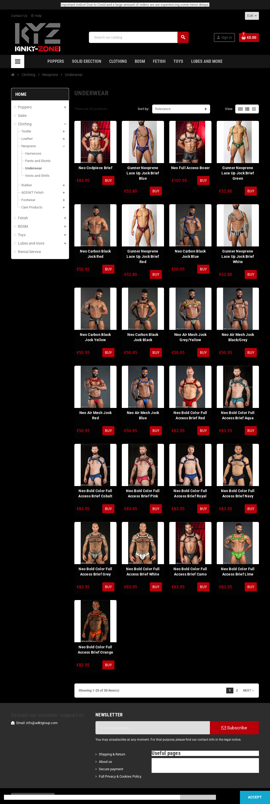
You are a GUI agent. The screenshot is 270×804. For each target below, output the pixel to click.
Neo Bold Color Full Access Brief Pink (143, 493)
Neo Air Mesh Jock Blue (143, 415)
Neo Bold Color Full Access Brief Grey (95, 571)
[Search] (139, 37)
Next (249, 690)
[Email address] (152, 727)
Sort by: (144, 109)
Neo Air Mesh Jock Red (95, 415)
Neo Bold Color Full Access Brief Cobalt (95, 493)
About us (105, 762)
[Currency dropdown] (252, 16)
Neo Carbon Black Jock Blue (190, 254)
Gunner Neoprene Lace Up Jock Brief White (237, 256)
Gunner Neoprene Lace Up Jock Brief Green (237, 173)
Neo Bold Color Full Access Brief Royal (190, 493)
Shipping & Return (112, 754)
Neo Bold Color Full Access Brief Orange (95, 649)
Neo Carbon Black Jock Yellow (95, 337)
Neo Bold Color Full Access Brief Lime (237, 571)
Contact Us (19, 16)
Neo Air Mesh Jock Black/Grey (238, 337)
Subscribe (234, 727)
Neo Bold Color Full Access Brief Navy (237, 493)
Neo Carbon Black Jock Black (142, 337)
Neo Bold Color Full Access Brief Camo (190, 571)
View (229, 109)
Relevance (163, 109)
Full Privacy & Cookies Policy (120, 776)
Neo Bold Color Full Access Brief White (143, 571)
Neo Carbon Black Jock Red (95, 254)
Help (36, 16)
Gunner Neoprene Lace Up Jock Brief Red (143, 256)
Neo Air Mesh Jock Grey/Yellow (190, 337)
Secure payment (111, 769)
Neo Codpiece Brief (95, 168)
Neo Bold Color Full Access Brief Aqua (237, 415)
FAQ (158, 762)
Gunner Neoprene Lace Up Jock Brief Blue (143, 173)
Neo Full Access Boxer (190, 168)
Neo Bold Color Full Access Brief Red (190, 415)
